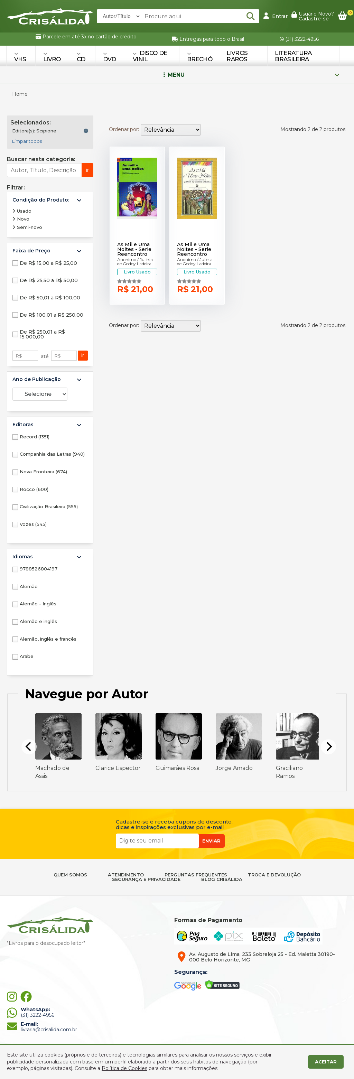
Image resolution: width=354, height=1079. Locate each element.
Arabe (27, 656)
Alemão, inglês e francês (48, 639)
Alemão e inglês (38, 621)
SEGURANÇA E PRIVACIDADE (146, 879)
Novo (20, 219)
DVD (109, 57)
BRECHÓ (199, 57)
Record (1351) (34, 436)
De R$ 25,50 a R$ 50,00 (49, 280)
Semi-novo (27, 227)
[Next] (328, 746)
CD (81, 57)
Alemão (29, 586)
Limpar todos (27, 141)
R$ (19, 356)
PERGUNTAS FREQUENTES (196, 875)
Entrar (275, 15)
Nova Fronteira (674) (43, 471)
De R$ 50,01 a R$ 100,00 (50, 298)
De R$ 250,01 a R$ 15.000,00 (42, 334)
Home (20, 94)
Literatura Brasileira (293, 56)
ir (87, 170)
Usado (21, 211)
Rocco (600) (34, 489)
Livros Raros (237, 56)
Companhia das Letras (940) (52, 454)
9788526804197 (38, 568)
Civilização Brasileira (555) (49, 506)
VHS (20, 57)
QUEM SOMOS (70, 875)
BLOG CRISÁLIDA (221, 879)
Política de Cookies (124, 1068)
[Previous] (29, 746)
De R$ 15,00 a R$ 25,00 (48, 263)
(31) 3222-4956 (299, 39)
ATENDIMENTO (126, 875)
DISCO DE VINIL (150, 56)
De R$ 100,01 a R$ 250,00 (51, 315)
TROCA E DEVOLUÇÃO (274, 875)
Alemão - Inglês (38, 603)
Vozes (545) (33, 524)
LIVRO (52, 57)
